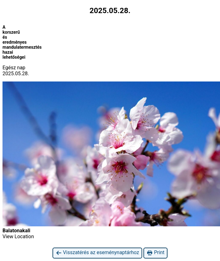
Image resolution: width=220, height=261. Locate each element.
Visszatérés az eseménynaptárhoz (97, 252)
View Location (18, 236)
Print (155, 252)
